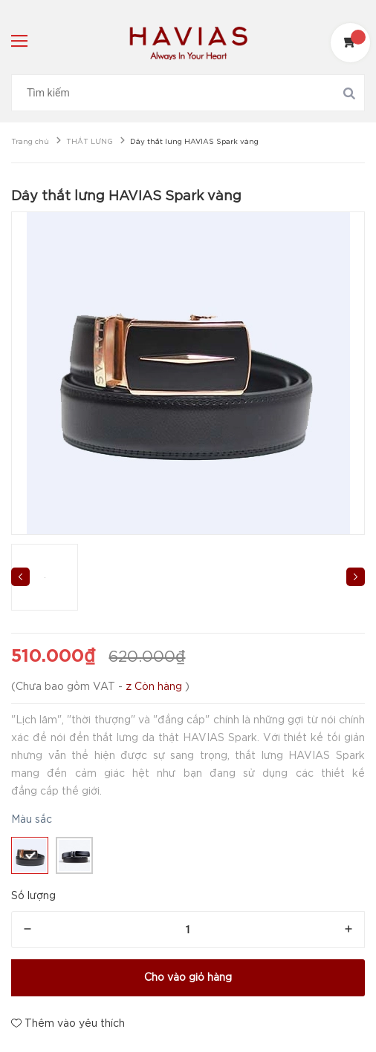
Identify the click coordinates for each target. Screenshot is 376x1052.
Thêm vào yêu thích (68, 1023)
